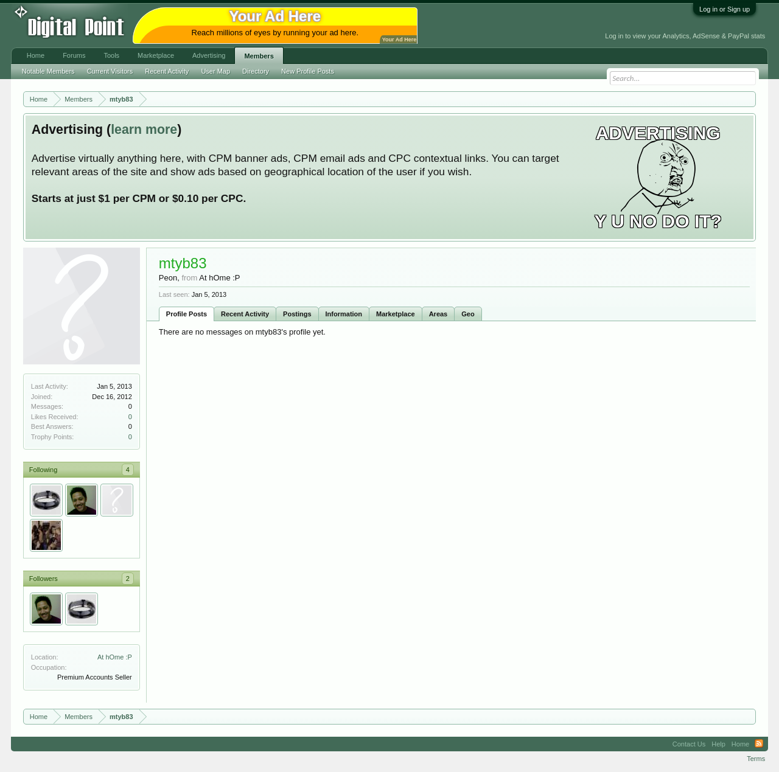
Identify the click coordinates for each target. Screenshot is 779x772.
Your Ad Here (399, 40)
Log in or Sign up (724, 9)
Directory (255, 71)
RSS (759, 744)
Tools (111, 55)
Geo (467, 314)
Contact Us (688, 744)
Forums (74, 55)
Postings (297, 314)
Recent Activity (245, 314)
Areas (438, 314)
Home (35, 55)
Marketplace (395, 314)
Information (344, 314)
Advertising (208, 55)
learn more (144, 129)
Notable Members (48, 71)
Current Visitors (110, 71)
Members (258, 56)
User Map (215, 71)
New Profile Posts (307, 71)
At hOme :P (114, 657)
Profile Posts (186, 314)
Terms (756, 758)
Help (718, 744)
